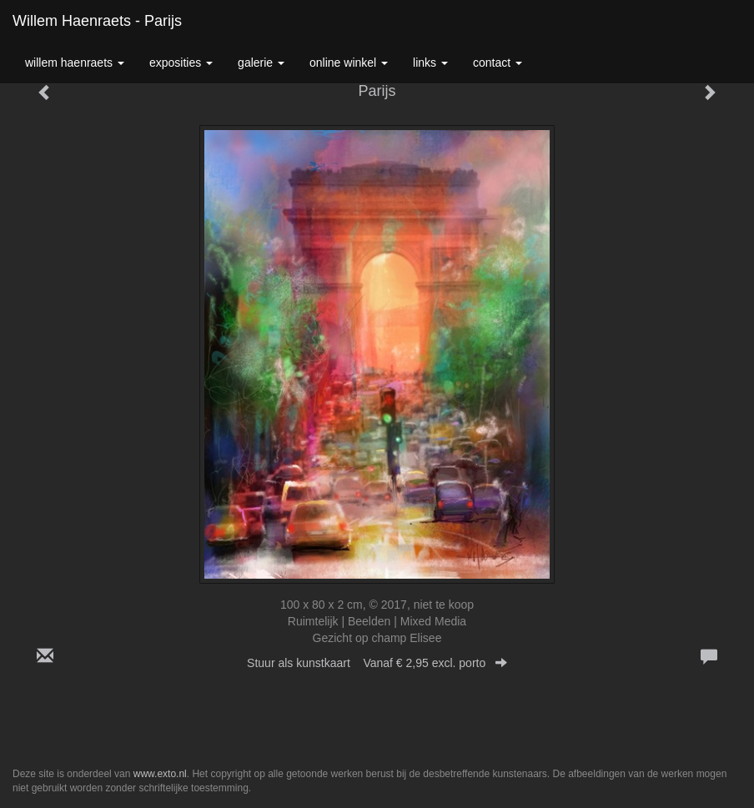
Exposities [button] (181, 62)
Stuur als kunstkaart (377, 663)
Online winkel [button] (348, 62)
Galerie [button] (261, 62)
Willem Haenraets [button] (74, 62)
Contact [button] (497, 62)
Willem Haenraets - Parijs (97, 21)
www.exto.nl (160, 774)
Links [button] (430, 62)
